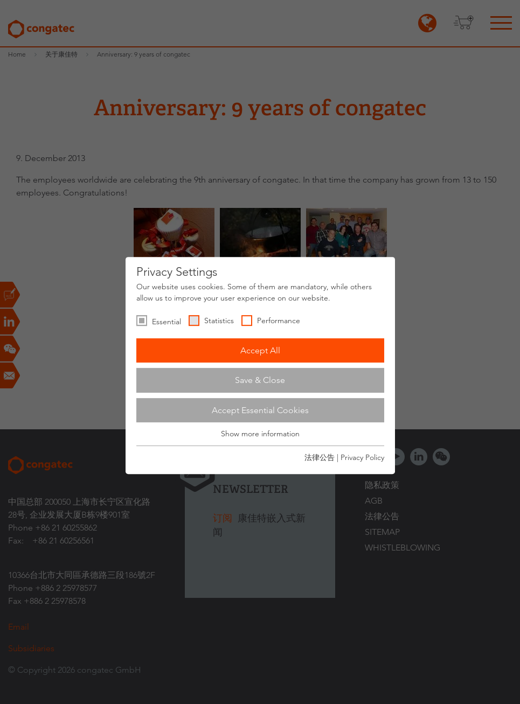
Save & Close (260, 380)
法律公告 (319, 457)
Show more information (260, 434)
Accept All (260, 350)
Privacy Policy (362, 457)
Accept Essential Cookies (260, 410)
